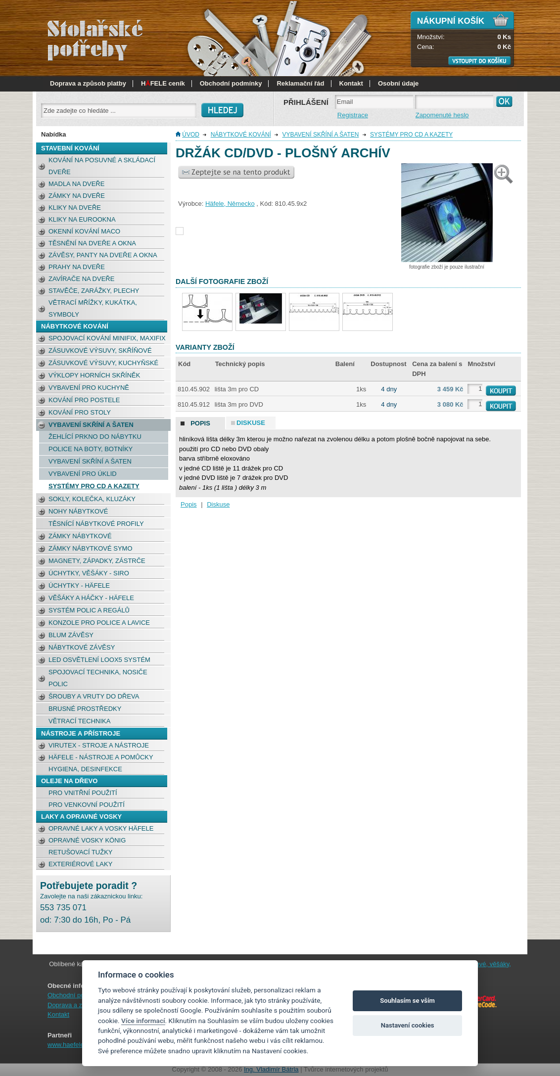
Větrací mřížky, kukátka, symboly (92, 308)
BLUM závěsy (70, 635)
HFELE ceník (163, 83)
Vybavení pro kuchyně (88, 387)
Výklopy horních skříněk (94, 375)
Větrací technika (79, 721)
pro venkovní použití (86, 804)
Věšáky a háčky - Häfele (91, 598)
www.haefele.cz (69, 1044)
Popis (189, 504)
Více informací (143, 1021)
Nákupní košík (450, 21)
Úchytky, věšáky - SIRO (88, 573)
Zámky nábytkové (80, 536)
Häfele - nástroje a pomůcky (100, 757)
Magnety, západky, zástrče (96, 560)
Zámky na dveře (76, 195)
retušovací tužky (80, 852)
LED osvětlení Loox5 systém (99, 659)
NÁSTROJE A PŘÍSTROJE (80, 733)
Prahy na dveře (76, 267)
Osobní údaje (398, 83)
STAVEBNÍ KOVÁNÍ (70, 148)
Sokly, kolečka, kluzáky (92, 499)
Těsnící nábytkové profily (96, 523)
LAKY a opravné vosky (81, 816)
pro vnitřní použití (82, 792)
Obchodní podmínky (231, 83)
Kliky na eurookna (82, 219)
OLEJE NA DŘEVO (69, 781)
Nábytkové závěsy (81, 647)
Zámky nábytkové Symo (90, 548)
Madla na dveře (76, 183)
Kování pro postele (84, 400)
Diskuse (218, 504)
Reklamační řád (300, 83)
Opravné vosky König (87, 840)
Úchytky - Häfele (79, 585)
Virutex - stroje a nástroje (98, 745)
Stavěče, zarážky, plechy (94, 290)
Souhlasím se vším (407, 1000)
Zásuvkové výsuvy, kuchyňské (103, 363)
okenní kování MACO (84, 231)
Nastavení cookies (407, 1025)
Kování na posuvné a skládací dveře (101, 166)
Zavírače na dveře (81, 278)
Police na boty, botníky (90, 449)
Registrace (352, 115)
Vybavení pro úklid (82, 473)
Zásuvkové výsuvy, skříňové (100, 350)
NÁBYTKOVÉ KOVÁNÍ (74, 326)
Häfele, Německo (230, 203)
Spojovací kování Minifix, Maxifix (107, 338)
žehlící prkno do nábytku (94, 436)
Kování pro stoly (79, 412)
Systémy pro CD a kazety (94, 486)
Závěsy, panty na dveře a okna (102, 255)
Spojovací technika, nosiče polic (97, 678)
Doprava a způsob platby (88, 83)
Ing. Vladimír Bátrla (271, 1069)
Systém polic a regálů (89, 610)
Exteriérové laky (80, 864)
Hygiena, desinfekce (85, 769)
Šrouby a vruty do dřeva (94, 696)
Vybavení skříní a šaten (91, 424)
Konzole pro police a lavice (99, 622)
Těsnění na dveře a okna (92, 243)
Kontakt (351, 83)
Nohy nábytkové (78, 511)
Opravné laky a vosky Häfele (100, 828)
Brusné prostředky (84, 708)
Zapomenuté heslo (442, 115)
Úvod (190, 134)
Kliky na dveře (74, 207)
